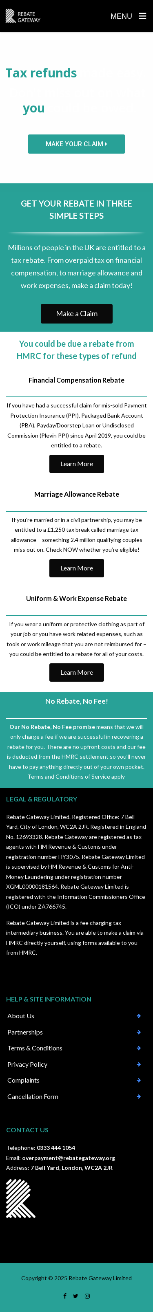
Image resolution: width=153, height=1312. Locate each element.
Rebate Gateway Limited (100, 1278)
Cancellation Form (32, 1096)
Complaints (23, 1080)
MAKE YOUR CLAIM (76, 144)
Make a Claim (77, 313)
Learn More (76, 463)
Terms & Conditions (34, 1048)
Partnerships (25, 1032)
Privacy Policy (27, 1064)
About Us (20, 1015)
